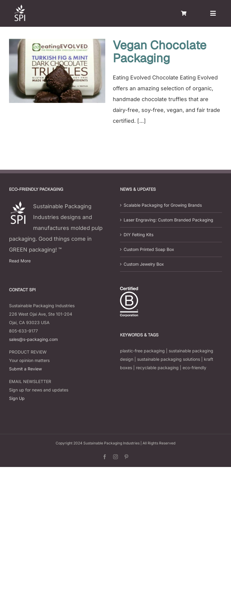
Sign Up (17, 398)
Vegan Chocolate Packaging (159, 51)
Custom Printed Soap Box (149, 249)
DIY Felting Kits (138, 234)
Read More (20, 260)
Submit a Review (25, 368)
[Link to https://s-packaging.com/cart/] (183, 13)
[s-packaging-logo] (19, 7)
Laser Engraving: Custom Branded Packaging (168, 219)
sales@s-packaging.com (33, 339)
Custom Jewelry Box (144, 264)
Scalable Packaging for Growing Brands (163, 205)
